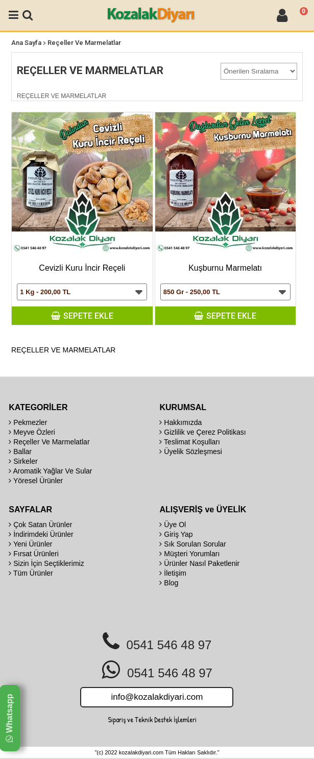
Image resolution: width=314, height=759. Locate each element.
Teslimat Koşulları (189, 442)
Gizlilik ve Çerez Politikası (202, 432)
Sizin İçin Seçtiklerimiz (46, 563)
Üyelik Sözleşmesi (190, 451)
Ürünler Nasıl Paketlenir (199, 563)
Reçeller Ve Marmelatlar (84, 42)
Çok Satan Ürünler (40, 524)
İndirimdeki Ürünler (41, 534)
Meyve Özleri (32, 432)
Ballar (20, 451)
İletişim (172, 573)
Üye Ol (172, 524)
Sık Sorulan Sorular (192, 544)
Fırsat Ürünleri (34, 554)
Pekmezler (28, 422)
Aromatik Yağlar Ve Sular (50, 471)
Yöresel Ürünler (36, 481)
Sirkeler (23, 461)
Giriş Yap (175, 534)
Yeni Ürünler (30, 544)
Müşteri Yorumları (189, 554)
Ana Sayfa (26, 42)
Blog (168, 583)
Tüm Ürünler (31, 573)
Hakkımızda (180, 422)
